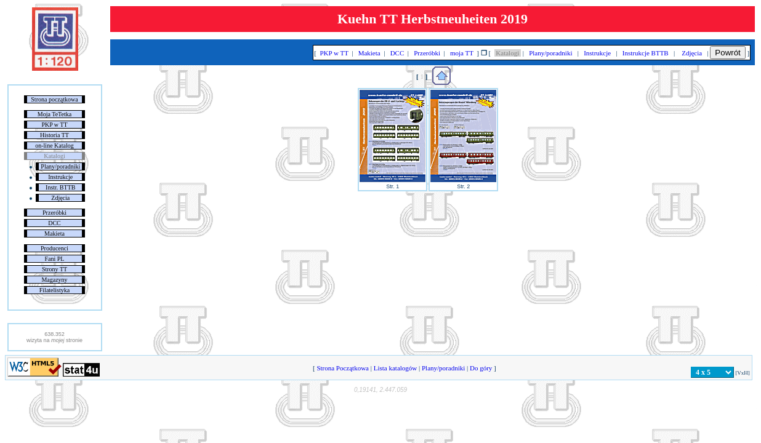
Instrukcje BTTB (645, 53)
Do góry (481, 368)
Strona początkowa (54, 99)
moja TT (461, 53)
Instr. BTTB (60, 187)
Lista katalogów (395, 368)
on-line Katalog (54, 145)
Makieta (54, 233)
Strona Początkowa (343, 368)
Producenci (54, 248)
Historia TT (54, 135)
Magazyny (54, 279)
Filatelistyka (54, 290)
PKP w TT (54, 124)
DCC (54, 223)
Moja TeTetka (54, 114)
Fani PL (55, 258)
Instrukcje (60, 177)
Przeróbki (54, 212)
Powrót (727, 52)
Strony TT (54, 269)
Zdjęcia (60, 197)
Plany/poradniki (60, 166)
